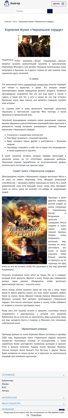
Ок (27, 415)
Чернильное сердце (54, 60)
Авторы (5, 391)
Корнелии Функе (32, 60)
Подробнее (36, 415)
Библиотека (7, 381)
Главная (7, 21)
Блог (15, 21)
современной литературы (36, 84)
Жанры (5, 384)
